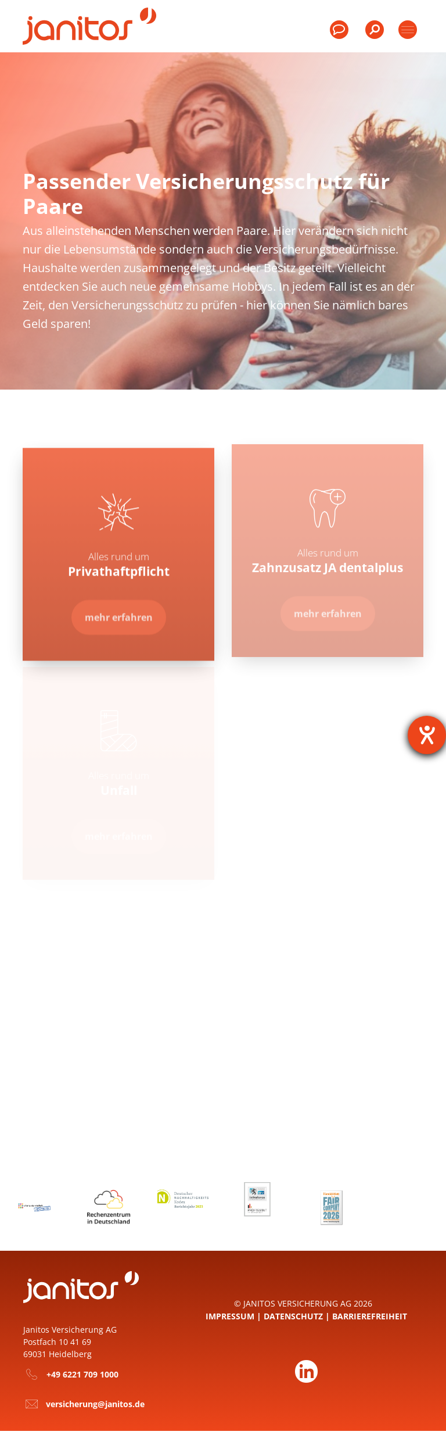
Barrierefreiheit (369, 1316)
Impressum (230, 1316)
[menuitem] (373, 34)
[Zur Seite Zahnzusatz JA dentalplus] (327, 605)
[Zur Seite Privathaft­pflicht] (118, 610)
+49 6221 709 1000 (82, 1374)
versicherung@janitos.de (95, 1403)
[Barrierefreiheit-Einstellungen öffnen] (427, 735)
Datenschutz (293, 1316)
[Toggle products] (407, 29)
